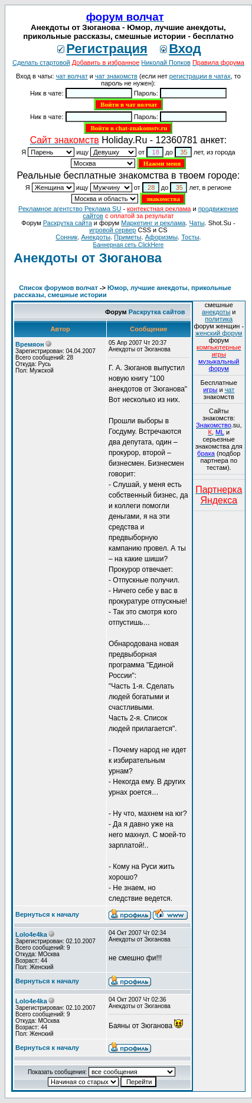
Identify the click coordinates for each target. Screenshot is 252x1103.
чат (230, 389)
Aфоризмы (161, 237)
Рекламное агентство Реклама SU (69, 208)
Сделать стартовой (41, 62)
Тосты (190, 237)
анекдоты (216, 311)
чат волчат (72, 76)
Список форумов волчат (58, 287)
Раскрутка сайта (67, 222)
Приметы (127, 237)
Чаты (196, 222)
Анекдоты (96, 237)
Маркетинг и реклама (153, 222)
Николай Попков (166, 62)
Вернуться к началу (47, 914)
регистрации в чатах (200, 76)
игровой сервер (112, 229)
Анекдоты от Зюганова (88, 258)
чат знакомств (116, 76)
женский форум (218, 333)
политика (219, 318)
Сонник (66, 237)
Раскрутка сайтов (157, 311)
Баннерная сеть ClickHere (128, 245)
